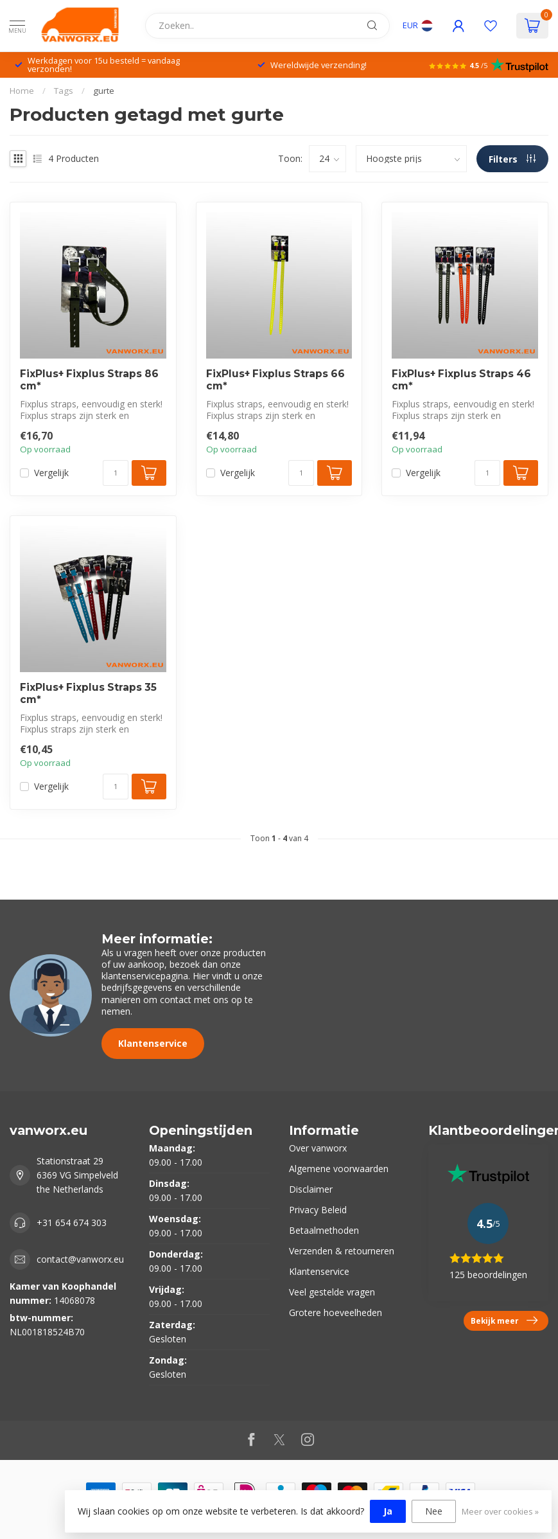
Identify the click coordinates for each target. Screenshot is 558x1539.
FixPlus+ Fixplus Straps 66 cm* (275, 379)
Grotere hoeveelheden (335, 1312)
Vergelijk (51, 472)
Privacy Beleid (318, 1210)
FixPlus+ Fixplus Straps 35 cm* (88, 693)
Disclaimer (311, 1189)
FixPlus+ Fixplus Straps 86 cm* (89, 379)
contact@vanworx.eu (80, 1259)
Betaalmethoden (324, 1230)
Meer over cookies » (500, 1511)
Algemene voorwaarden (338, 1168)
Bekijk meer (504, 1320)
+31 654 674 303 (72, 1222)
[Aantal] (115, 473)
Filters (512, 159)
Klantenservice (152, 1043)
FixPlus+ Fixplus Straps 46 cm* (461, 379)
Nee (433, 1511)
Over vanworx (318, 1148)
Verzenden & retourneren (341, 1251)
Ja (387, 1511)
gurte (103, 90)
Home (22, 90)
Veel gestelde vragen (332, 1292)
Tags (63, 90)
